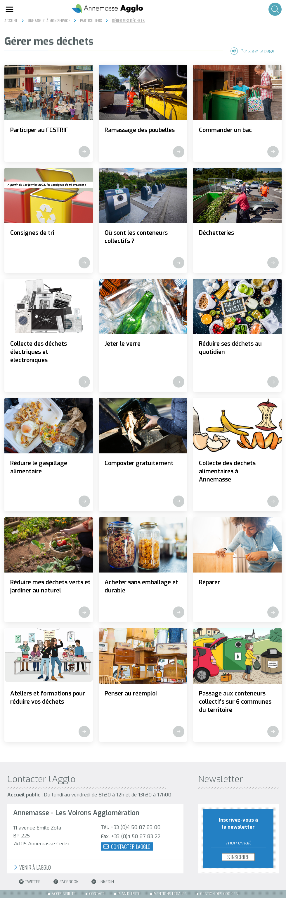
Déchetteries (216, 233)
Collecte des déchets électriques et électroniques (38, 352)
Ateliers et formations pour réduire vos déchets (47, 698)
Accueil (11, 20)
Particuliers (91, 20)
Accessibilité (64, 894)
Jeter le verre (123, 344)
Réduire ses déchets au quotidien (230, 348)
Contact (96, 894)
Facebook (66, 881)
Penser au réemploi (131, 694)
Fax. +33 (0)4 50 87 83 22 (130, 836)
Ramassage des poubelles (140, 130)
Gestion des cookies (219, 894)
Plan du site (129, 894)
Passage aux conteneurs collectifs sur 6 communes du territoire (235, 702)
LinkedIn (102, 881)
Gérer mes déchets (128, 20)
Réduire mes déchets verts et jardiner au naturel (50, 586)
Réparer (209, 582)
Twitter (30, 881)
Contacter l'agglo (126, 846)
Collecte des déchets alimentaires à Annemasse (227, 471)
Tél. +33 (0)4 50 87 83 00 (130, 827)
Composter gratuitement (139, 463)
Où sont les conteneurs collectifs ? (136, 237)
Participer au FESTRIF (39, 130)
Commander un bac (225, 130)
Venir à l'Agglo (32, 867)
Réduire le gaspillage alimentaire (38, 467)
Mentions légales (170, 894)
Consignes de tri (32, 233)
